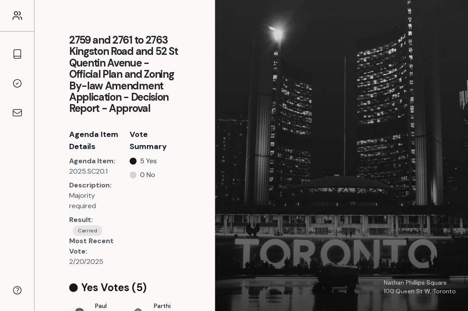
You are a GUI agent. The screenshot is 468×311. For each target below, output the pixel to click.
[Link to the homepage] (17, 15)
